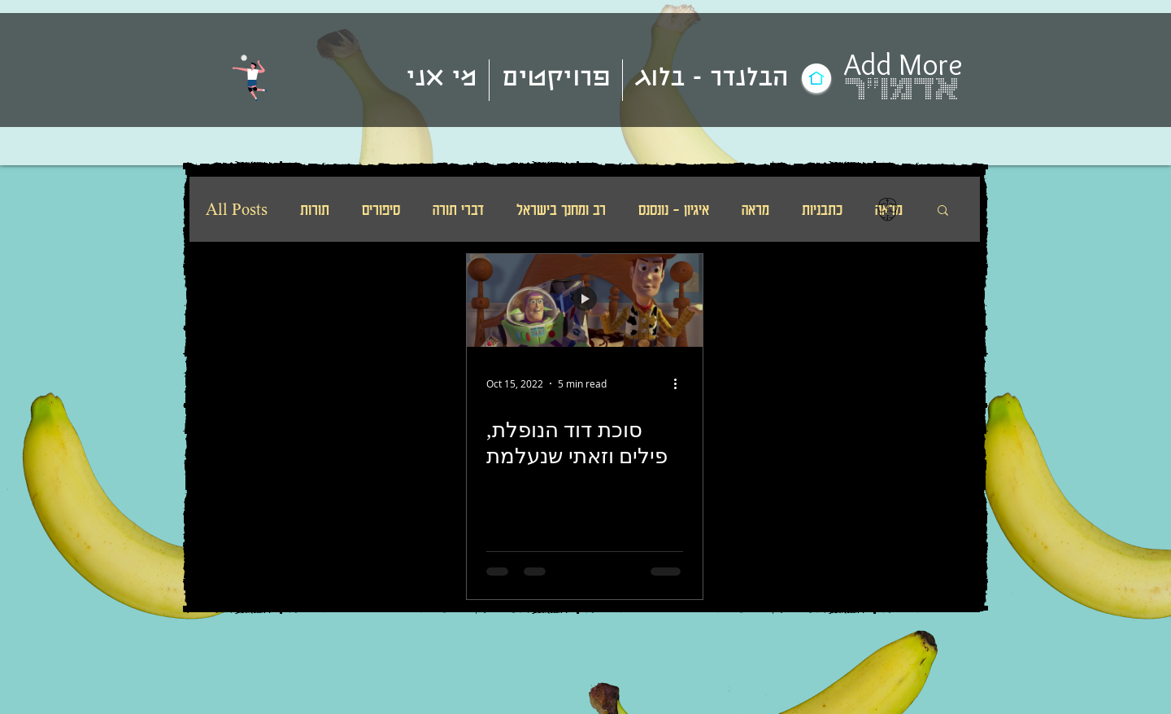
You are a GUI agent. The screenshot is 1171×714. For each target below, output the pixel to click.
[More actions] (680, 383)
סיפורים (381, 209)
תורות (314, 209)
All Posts (237, 209)
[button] (943, 211)
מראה (755, 209)
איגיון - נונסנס (673, 209)
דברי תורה (458, 209)
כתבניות (822, 209)
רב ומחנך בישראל (561, 209)
